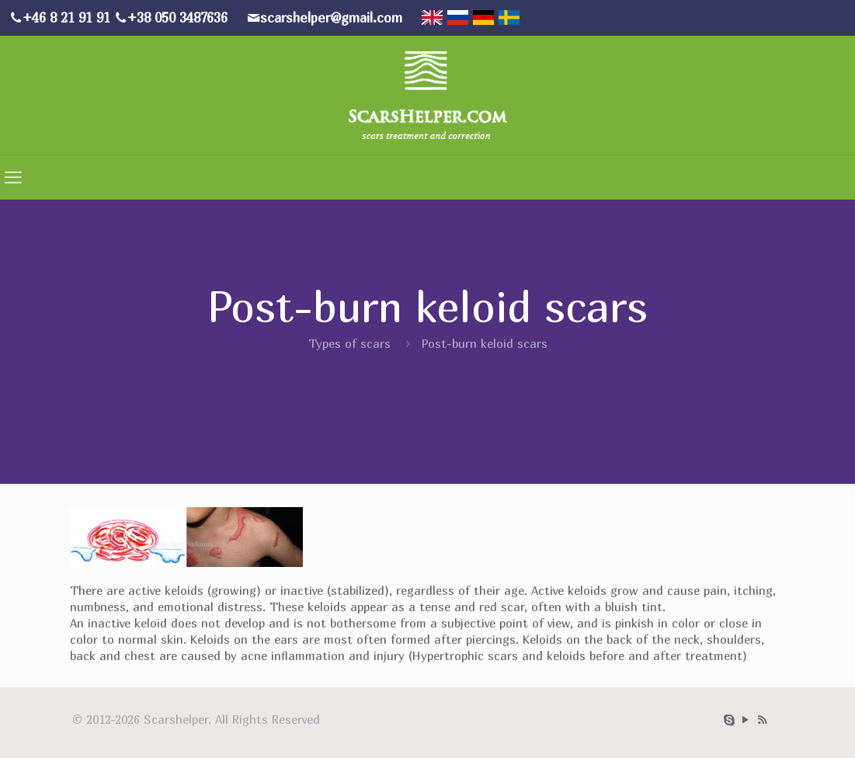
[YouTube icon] (746, 719)
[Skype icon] (729, 719)
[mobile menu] (13, 177)
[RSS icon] (762, 719)
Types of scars (349, 343)
